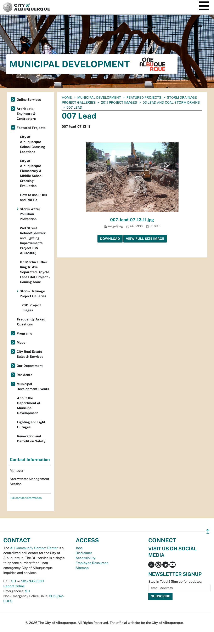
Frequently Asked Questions (31, 321)
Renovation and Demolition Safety (31, 438)
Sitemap (82, 568)
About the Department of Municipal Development (28, 405)
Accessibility (86, 558)
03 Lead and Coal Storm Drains (171, 102)
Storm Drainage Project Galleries (33, 293)
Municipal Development (99, 97)
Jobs (79, 548)
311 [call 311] (13, 581)
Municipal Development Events (33, 386)
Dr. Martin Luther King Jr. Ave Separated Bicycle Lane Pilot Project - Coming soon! (35, 272)
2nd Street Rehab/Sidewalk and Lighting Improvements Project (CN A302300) (33, 240)
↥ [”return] (208, 531)
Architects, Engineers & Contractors (26, 114)
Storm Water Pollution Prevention (30, 214)
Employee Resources (92, 563)
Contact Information (30, 459)
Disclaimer (84, 553)
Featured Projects (143, 97)
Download (110, 239)
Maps (21, 343)
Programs (24, 333)
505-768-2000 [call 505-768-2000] (32, 581)
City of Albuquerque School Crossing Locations (32, 144)
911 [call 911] (27, 591)
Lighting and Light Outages (31, 424)
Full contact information (26, 498)
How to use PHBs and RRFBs (33, 197)
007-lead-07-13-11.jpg (132, 219)
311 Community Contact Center (34, 548)
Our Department (30, 366)
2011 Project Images (119, 102)
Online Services (29, 100)
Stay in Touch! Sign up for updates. (175, 581)
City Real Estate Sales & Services (30, 354)
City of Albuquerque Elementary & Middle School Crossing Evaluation (31, 173)
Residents (24, 375)
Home (67, 97)
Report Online (14, 586)
